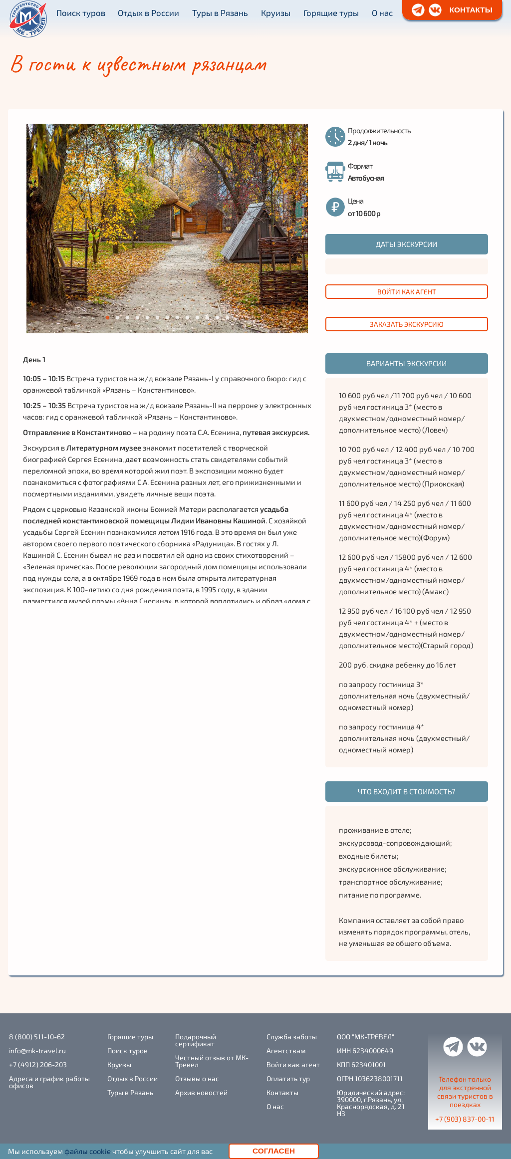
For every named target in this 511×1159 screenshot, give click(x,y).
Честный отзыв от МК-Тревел (212, 1061)
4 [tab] (137, 318)
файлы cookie (87, 1151)
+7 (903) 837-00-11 (465, 1119)
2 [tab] (117, 318)
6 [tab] (157, 318)
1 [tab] (107, 318)
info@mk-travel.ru (37, 1050)
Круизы (275, 12)
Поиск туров (80, 12)
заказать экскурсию (407, 324)
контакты (471, 9)
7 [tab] (167, 318)
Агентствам (285, 1050)
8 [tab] (177, 318)
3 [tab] (127, 318)
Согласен (274, 1151)
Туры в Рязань (220, 12)
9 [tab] (187, 318)
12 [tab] (218, 318)
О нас (382, 12)
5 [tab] (147, 318)
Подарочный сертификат (195, 1040)
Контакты (282, 1092)
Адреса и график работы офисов (49, 1082)
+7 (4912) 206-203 (38, 1064)
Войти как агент (406, 291)
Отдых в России (148, 12)
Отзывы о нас (197, 1078)
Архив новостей (201, 1092)
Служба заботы (291, 1036)
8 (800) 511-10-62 (37, 1036)
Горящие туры (331, 12)
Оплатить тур (288, 1078)
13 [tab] (228, 318)
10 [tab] (198, 318)
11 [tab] (208, 318)
